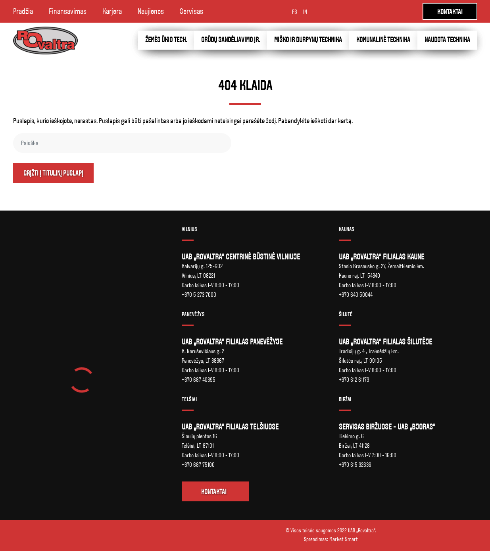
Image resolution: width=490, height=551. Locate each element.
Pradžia (23, 11)
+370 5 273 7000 (199, 294)
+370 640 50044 (356, 294)
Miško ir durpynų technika (308, 40)
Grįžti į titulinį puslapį (53, 173)
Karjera (112, 11)
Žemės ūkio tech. (166, 40)
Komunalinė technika (383, 40)
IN (305, 11)
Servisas (191, 11)
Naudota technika (447, 40)
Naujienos (151, 11)
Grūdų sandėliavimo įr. (230, 40)
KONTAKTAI (450, 12)
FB (294, 11)
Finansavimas (67, 11)
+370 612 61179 (354, 379)
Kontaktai (214, 492)
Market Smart (343, 539)
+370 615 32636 (355, 464)
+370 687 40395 (198, 379)
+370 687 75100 (198, 464)
